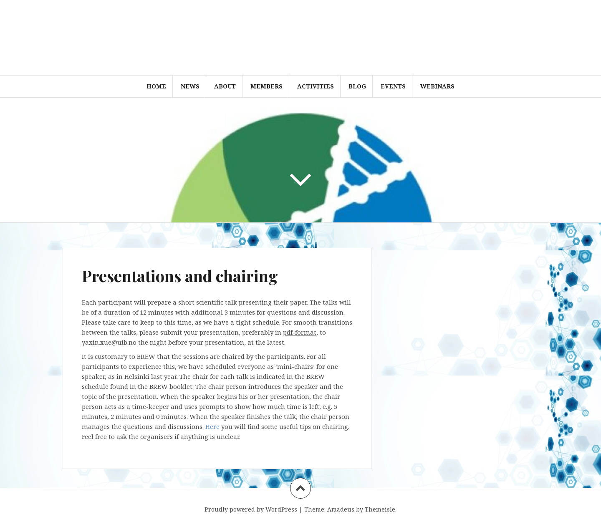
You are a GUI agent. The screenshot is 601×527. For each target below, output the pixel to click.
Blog (357, 86)
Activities (315, 86)
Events (393, 86)
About (225, 86)
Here (212, 426)
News (190, 86)
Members (266, 86)
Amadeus (340, 509)
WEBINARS (437, 86)
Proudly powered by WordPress (251, 509)
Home (156, 86)
